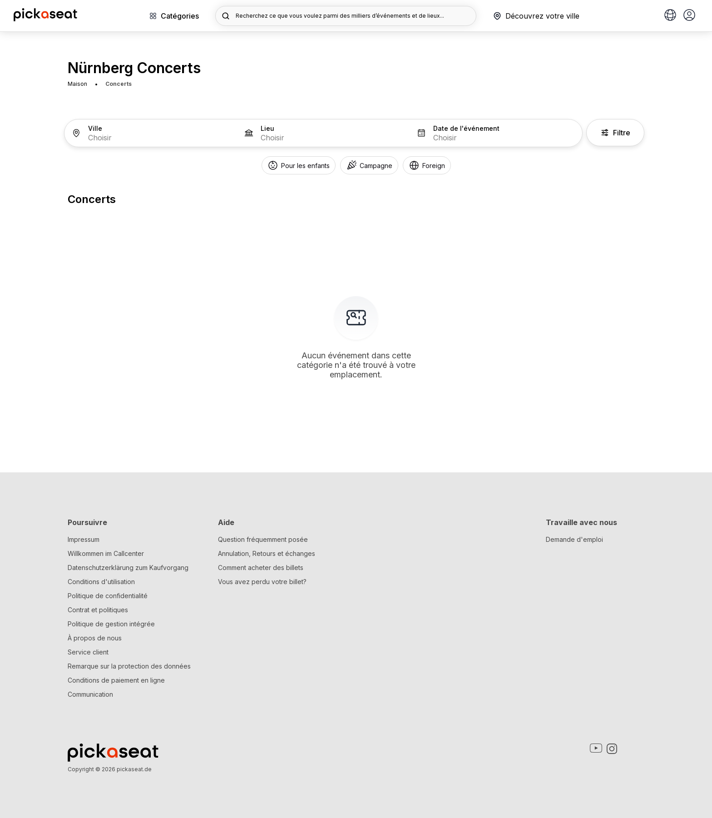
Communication (90, 694)
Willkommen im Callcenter (106, 553)
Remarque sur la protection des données (129, 666)
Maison (77, 83)
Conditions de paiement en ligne (116, 680)
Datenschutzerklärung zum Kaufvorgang (128, 567)
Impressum (83, 539)
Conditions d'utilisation (101, 581)
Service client (88, 652)
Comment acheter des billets (260, 567)
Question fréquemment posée (263, 539)
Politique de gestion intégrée (111, 624)
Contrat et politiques (98, 610)
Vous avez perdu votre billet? (262, 581)
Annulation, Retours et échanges (266, 553)
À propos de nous (95, 638)
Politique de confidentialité (108, 596)
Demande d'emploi (574, 539)
